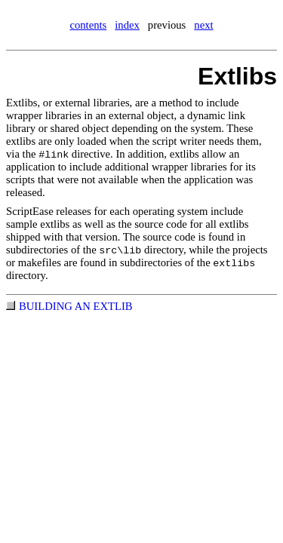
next (203, 25)
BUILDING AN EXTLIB (76, 306)
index (127, 25)
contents (87, 25)
